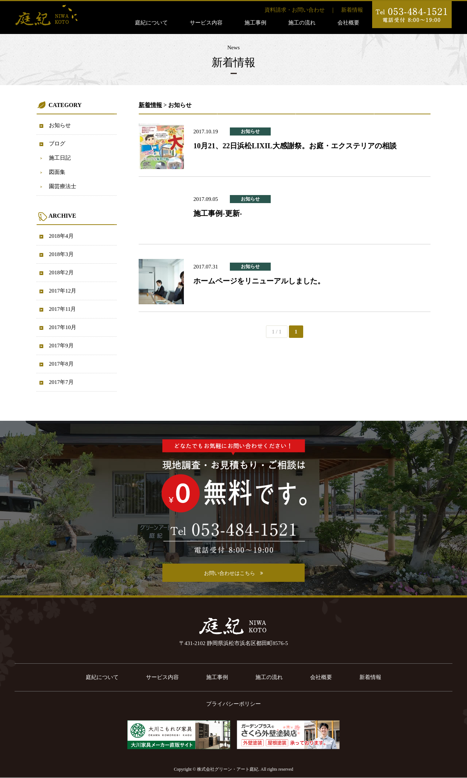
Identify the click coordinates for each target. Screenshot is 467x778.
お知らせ (60, 125)
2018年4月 (61, 236)
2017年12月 (62, 291)
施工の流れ (302, 23)
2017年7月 (61, 382)
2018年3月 (61, 254)
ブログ (57, 143)
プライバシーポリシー (233, 704)
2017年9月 (61, 345)
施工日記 (60, 158)
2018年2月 (61, 272)
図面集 (57, 172)
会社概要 (348, 23)
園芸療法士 (62, 186)
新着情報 (352, 10)
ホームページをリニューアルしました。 (259, 281)
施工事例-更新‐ (217, 213)
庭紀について (151, 23)
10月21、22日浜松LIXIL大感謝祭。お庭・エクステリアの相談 (295, 146)
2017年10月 (62, 327)
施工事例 (255, 23)
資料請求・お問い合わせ (295, 10)
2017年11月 (62, 309)
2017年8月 (61, 364)
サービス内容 (206, 23)
